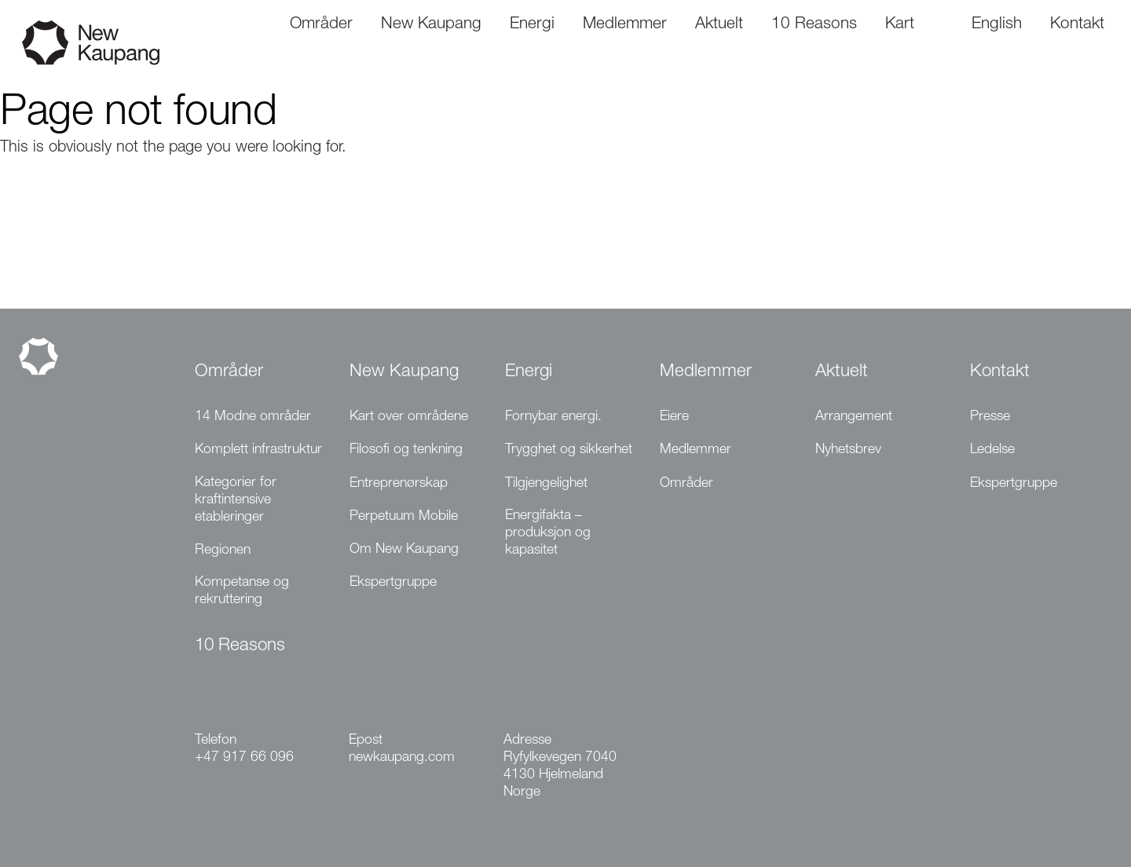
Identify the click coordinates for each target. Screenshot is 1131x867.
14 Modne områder (253, 417)
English (997, 24)
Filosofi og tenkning (406, 450)
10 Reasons (240, 646)
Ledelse (992, 450)
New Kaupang (404, 372)
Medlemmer (706, 372)
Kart (899, 24)
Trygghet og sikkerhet (568, 450)
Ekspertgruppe (393, 583)
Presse (990, 417)
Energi (528, 372)
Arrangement (853, 417)
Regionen (223, 550)
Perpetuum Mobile (404, 517)
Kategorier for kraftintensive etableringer (235, 500)
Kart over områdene (409, 417)
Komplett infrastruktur (258, 450)
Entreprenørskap (399, 484)
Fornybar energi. (553, 417)
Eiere (674, 417)
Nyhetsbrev (848, 450)
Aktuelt (841, 372)
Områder (229, 372)
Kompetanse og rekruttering (242, 591)
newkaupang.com (402, 758)
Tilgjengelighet (546, 484)
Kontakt (1000, 372)
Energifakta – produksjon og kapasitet (548, 533)
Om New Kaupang (404, 550)
